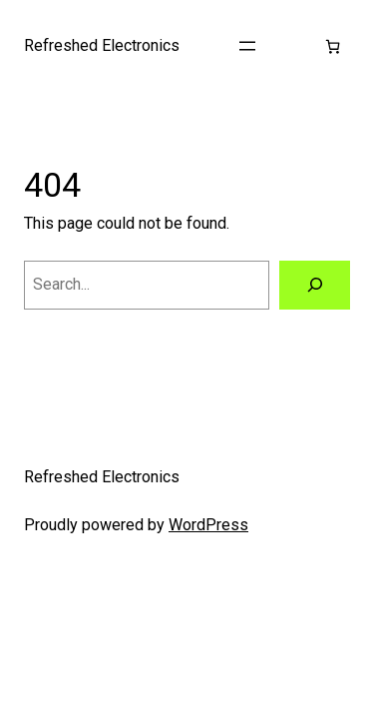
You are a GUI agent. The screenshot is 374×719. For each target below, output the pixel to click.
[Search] (314, 286)
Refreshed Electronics (102, 45)
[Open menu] (247, 46)
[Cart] (332, 46)
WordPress (208, 524)
